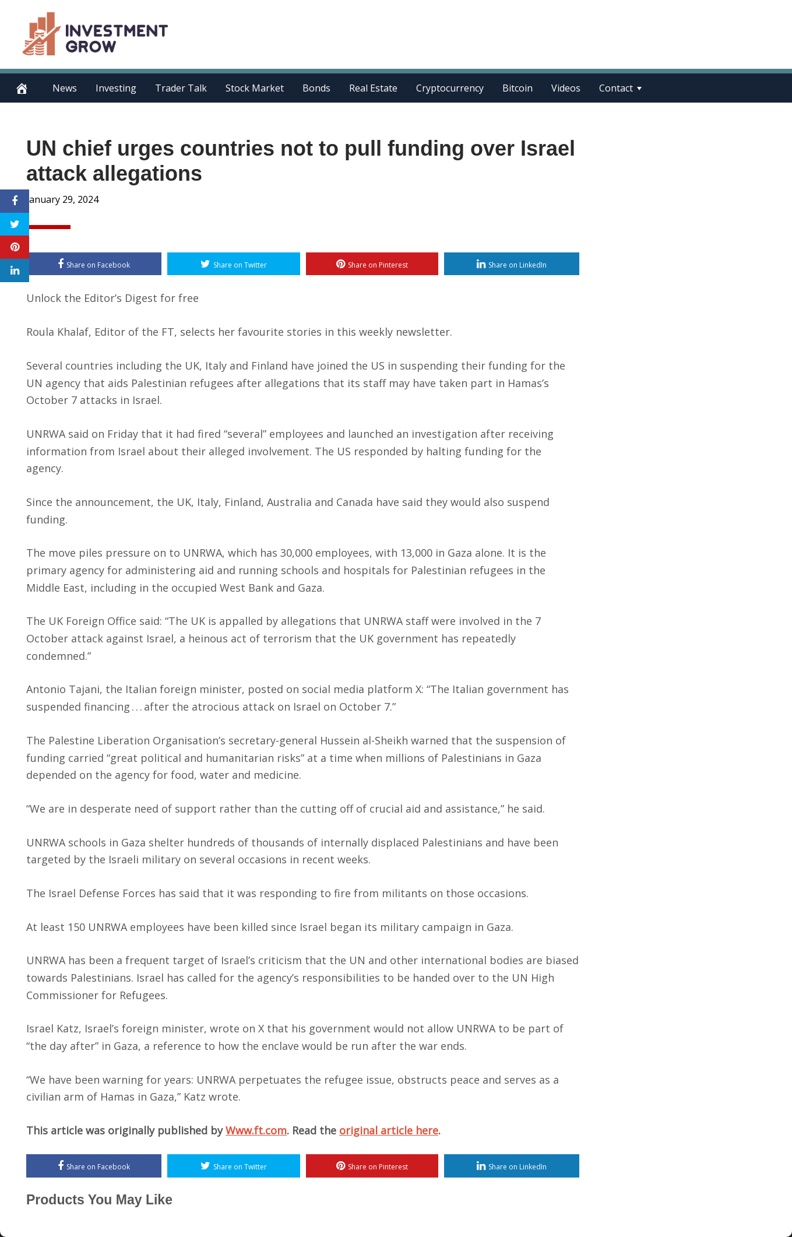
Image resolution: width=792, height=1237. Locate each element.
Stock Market (255, 88)
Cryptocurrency (450, 88)
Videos (565, 88)
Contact (616, 88)
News (64, 88)
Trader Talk (181, 88)
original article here (388, 1130)
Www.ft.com (256, 1130)
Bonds (316, 88)
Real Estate (373, 88)
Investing (116, 88)
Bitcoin (517, 88)
